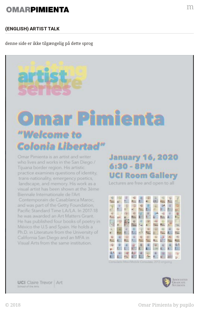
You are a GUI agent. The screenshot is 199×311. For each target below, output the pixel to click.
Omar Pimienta (155, 305)
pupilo (187, 305)
